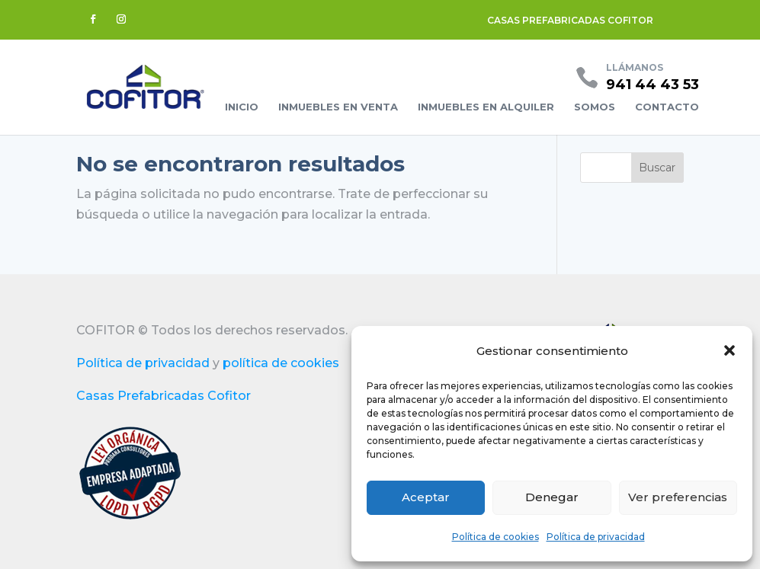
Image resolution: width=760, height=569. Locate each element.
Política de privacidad (596, 536)
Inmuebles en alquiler (486, 107)
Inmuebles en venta (338, 107)
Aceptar (426, 497)
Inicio (241, 107)
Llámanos (634, 67)
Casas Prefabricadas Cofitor (163, 395)
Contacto (667, 107)
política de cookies (281, 363)
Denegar (552, 497)
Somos (594, 107)
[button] (729, 350)
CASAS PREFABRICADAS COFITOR (570, 20)
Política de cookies (495, 536)
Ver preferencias (677, 497)
